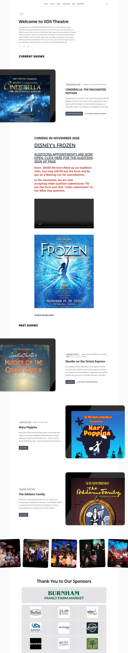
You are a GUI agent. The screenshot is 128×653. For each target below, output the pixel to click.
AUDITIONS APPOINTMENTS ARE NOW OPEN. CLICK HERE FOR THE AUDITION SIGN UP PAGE (63, 157)
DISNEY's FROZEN (55, 145)
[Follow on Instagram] (24, 46)
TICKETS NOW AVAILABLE (74, 113)
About (58, 4)
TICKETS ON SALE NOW (44, 315)
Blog (73, 4)
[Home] (21, 14)
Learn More (70, 382)
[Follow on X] (19, 46)
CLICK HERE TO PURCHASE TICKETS (96, 113)
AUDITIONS (80, 4)
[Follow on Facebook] (28, 46)
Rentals (52, 4)
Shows (46, 4)
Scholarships (66, 4)
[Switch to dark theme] (107, 4)
